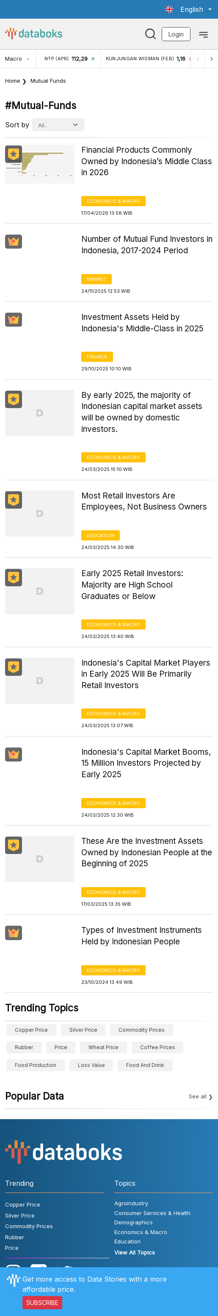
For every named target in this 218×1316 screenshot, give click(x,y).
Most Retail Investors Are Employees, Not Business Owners (144, 501)
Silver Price (83, 1030)
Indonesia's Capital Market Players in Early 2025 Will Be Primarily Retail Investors (145, 674)
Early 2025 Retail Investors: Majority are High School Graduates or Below (132, 584)
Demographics (133, 1222)
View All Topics (134, 1252)
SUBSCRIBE (42, 1302)
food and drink (145, 1065)
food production (35, 1065)
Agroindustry (131, 1203)
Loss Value (91, 1065)
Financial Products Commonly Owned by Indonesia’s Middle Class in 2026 (146, 161)
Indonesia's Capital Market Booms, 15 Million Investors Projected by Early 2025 (146, 763)
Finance (97, 357)
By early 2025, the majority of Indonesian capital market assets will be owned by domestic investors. (141, 412)
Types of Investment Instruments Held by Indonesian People (141, 935)
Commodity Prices (142, 1030)
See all (198, 1096)
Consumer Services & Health (152, 1213)
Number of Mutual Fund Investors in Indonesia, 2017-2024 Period (146, 244)
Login (176, 34)
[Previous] (197, 59)
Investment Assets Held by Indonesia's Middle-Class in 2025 (142, 322)
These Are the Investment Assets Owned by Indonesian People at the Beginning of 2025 (146, 852)
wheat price (103, 1047)
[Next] (211, 59)
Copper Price (31, 1030)
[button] (188, 9)
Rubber (24, 1047)
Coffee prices (157, 1047)
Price (61, 1047)
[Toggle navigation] (203, 34)
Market (96, 279)
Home (12, 80)
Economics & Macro (113, 201)
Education (100, 535)
